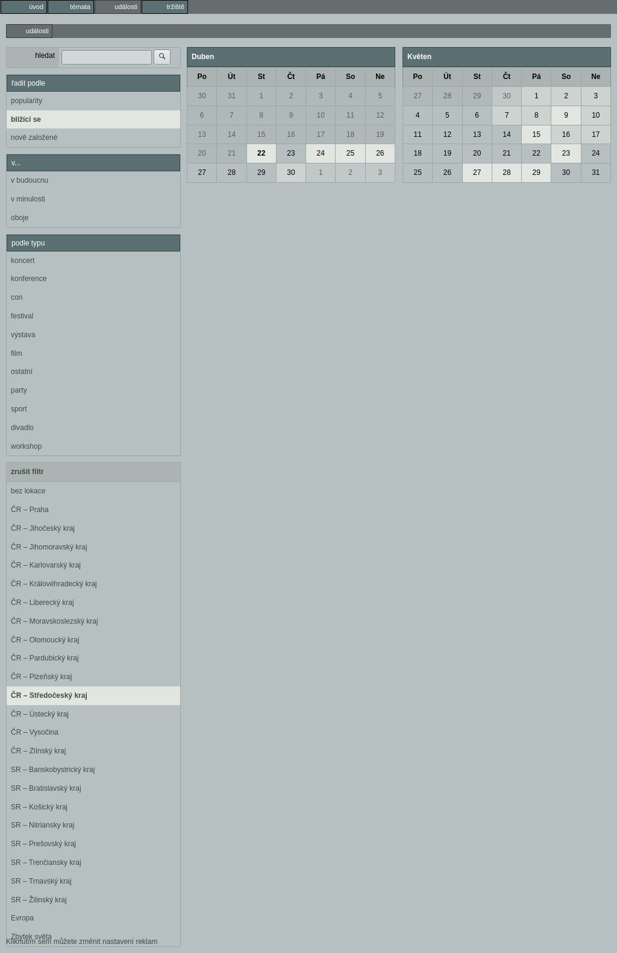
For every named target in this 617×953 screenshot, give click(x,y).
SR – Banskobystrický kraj (53, 769)
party (19, 390)
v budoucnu (29, 180)
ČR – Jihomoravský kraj (49, 547)
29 (261, 172)
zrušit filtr (27, 471)
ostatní (22, 371)
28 (232, 172)
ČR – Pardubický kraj (45, 658)
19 (380, 134)
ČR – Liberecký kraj (42, 602)
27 (201, 172)
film (16, 353)
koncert (22, 260)
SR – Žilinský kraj (39, 900)
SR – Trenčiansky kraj (46, 862)
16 (291, 134)
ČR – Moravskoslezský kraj (54, 621)
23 (291, 153)
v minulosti (28, 199)
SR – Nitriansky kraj (42, 825)
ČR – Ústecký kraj (40, 714)
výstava (23, 335)
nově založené (34, 137)
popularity (26, 101)
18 (350, 134)
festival (22, 316)
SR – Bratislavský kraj (46, 788)
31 (232, 96)
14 (232, 134)
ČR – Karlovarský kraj (46, 565)
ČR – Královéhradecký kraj (54, 584)
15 (261, 134)
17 (321, 134)
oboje (19, 218)
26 (380, 153)
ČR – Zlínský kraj (38, 751)
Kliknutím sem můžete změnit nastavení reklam (81, 941)
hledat (45, 55)
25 (350, 153)
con (16, 297)
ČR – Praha (30, 509)
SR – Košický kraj (39, 807)
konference (28, 278)
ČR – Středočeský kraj (49, 695)
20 (201, 153)
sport (19, 409)
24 (321, 153)
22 (261, 153)
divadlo (22, 427)
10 (321, 115)
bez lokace (28, 491)
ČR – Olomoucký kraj (45, 640)
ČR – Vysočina (34, 732)
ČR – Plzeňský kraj (41, 677)
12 (380, 115)
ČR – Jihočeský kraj (43, 528)
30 (201, 96)
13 (201, 134)
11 (350, 115)
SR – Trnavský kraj (41, 881)
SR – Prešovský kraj (43, 844)
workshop (26, 446)
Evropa (22, 918)
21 (232, 153)
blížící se (26, 119)
